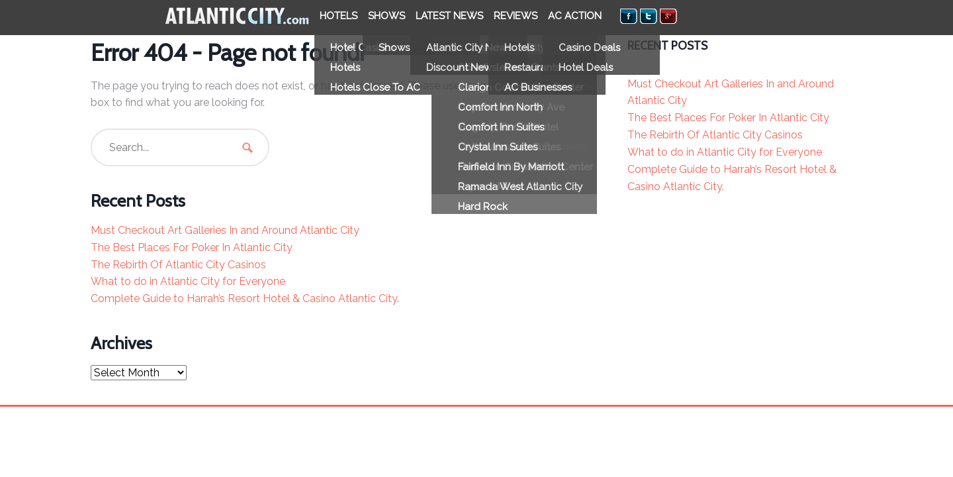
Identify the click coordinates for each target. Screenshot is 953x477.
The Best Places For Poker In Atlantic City (192, 247)
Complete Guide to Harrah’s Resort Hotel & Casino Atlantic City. (245, 298)
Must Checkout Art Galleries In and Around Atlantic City (225, 230)
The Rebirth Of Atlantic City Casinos (178, 264)
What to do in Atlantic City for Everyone (188, 281)
